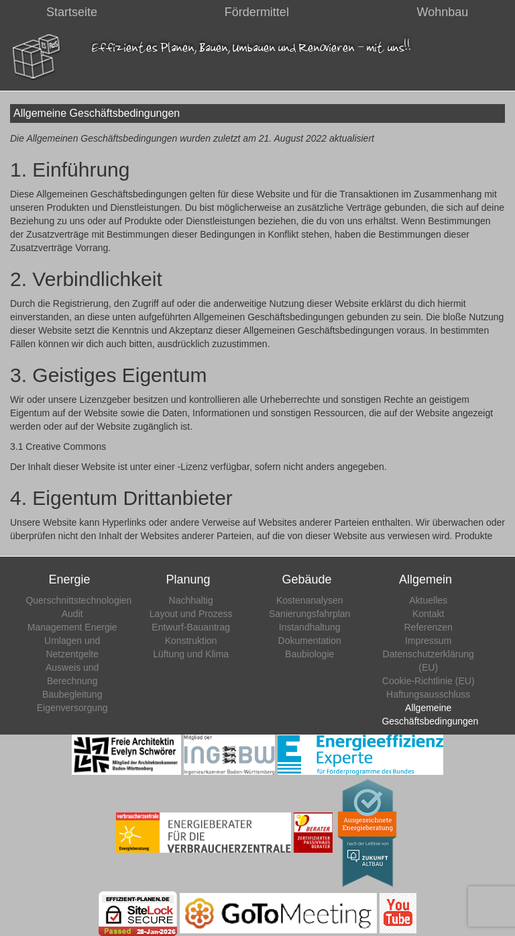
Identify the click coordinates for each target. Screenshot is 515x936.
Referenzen (428, 627)
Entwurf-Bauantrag (191, 627)
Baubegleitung (72, 694)
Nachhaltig (191, 600)
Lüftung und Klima (191, 654)
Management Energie (72, 627)
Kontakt (428, 613)
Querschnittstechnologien (78, 600)
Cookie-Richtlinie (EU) (428, 680)
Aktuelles (428, 600)
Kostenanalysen (309, 600)
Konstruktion (191, 640)
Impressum (428, 640)
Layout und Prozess (191, 613)
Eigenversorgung (72, 707)
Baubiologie (309, 654)
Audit (72, 613)
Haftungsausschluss (428, 694)
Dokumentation (309, 640)
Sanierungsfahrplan (309, 613)
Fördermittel (257, 12)
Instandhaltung (310, 627)
